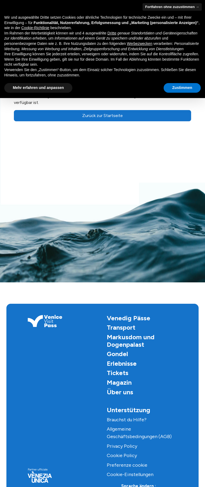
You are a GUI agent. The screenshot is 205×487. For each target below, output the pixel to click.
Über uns (120, 392)
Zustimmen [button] (182, 87)
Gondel (117, 354)
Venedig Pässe (128, 318)
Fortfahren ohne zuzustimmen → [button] (172, 7)
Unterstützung (128, 410)
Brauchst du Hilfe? (127, 420)
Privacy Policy (122, 446)
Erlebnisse (122, 363)
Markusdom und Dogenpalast (131, 340)
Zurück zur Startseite (102, 115)
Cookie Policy (122, 455)
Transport (121, 327)
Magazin (119, 382)
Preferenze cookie (127, 465)
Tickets (117, 373)
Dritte (112, 33)
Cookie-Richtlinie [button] (35, 28)
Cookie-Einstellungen (130, 474)
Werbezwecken (139, 43)
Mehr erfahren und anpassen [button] (38, 87)
